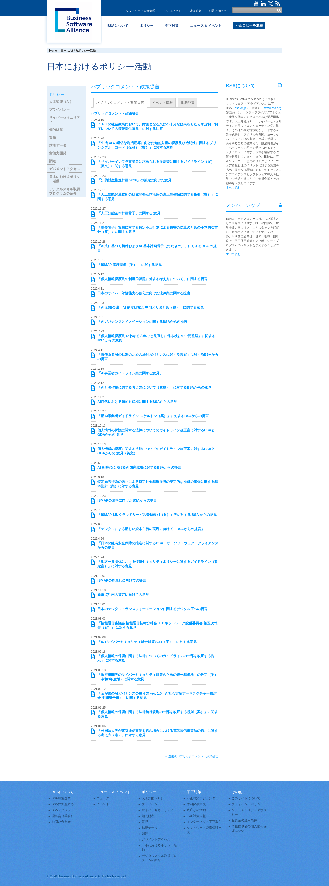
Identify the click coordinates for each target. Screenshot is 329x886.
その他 (237, 792)
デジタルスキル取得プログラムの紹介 (64, 191)
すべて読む (233, 187)
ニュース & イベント (206, 25)
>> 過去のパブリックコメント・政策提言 (191, 756)
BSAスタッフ (61, 810)
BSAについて (117, 25)
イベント (102, 804)
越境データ (57, 145)
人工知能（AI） (61, 102)
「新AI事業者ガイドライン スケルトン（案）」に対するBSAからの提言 (153, 416)
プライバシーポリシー (247, 804)
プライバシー (59, 109)
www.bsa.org (272, 108)
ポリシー (146, 25)
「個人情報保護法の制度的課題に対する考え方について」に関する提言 (152, 279)
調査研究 (195, 11)
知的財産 (56, 130)
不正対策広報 (196, 816)
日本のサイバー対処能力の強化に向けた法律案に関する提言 (143, 293)
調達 (52, 161)
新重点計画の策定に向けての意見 (123, 595)
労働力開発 (57, 153)
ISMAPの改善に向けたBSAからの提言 (127, 500)
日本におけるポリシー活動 (64, 179)
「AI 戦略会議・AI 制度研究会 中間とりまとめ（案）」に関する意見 (150, 307)
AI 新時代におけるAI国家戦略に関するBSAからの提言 (139, 467)
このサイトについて (246, 798)
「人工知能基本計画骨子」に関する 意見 (128, 213)
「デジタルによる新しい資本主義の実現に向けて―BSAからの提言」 (151, 529)
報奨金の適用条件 (244, 820)
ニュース (102, 798)
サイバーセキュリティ (64, 119)
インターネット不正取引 (204, 822)
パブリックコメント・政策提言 (120, 103)
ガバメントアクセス (64, 169)
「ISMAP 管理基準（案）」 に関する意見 (129, 265)
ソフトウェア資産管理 (140, 11)
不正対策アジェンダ (201, 798)
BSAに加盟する (63, 804)
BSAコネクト (172, 11)
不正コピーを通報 (249, 25)
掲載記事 (188, 103)
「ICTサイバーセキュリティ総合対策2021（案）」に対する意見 (147, 642)
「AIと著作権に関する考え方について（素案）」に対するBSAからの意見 (154, 387)
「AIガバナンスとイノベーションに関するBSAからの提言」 (144, 322)
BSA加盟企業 (61, 798)
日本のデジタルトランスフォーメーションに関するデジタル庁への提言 (152, 609)
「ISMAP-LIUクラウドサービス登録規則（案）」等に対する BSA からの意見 (157, 515)
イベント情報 (162, 103)
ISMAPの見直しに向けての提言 (121, 580)
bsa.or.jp (240, 108)
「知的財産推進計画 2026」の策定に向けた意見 (134, 180)
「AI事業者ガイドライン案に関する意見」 (130, 373)
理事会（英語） (63, 816)
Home (53, 50)
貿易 (52, 137)
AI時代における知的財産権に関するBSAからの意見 (137, 402)
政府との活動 (196, 810)
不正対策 (171, 25)
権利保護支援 (196, 804)
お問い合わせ (217, 11)
